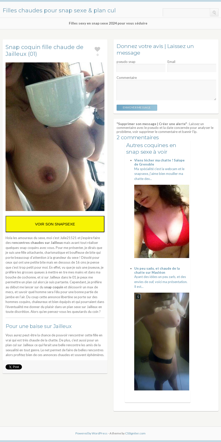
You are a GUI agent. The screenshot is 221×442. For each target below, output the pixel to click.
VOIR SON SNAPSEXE (55, 224)
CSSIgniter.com (135, 433)
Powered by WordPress (91, 433)
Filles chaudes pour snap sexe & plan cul (59, 10)
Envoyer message (137, 107)
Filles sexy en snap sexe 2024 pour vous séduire (108, 23)
